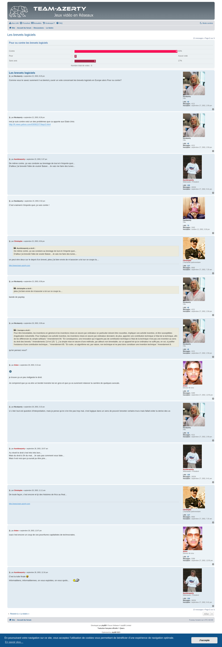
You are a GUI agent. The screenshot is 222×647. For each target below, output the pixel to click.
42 (188, 102)
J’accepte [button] (204, 640)
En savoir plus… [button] (14, 642)
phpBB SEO (116, 632)
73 (188, 225)
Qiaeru (122, 628)
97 (188, 391)
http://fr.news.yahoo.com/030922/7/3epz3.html (30, 124)
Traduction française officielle (108, 628)
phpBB (103, 625)
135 (188, 185)
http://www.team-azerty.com (19, 265)
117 (188, 266)
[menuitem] (14, 23)
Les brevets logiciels (21, 34)
